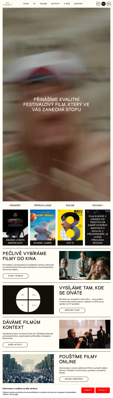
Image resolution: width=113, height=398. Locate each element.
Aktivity (55, 4)
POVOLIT (102, 390)
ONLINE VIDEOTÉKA (74, 379)
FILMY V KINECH (15, 276)
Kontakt (78, 4)
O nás (67, 4)
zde (16, 394)
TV (34, 4)
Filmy (26, 4)
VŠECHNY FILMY (72, 310)
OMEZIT (88, 390)
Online (43, 4)
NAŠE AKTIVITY (15, 345)
